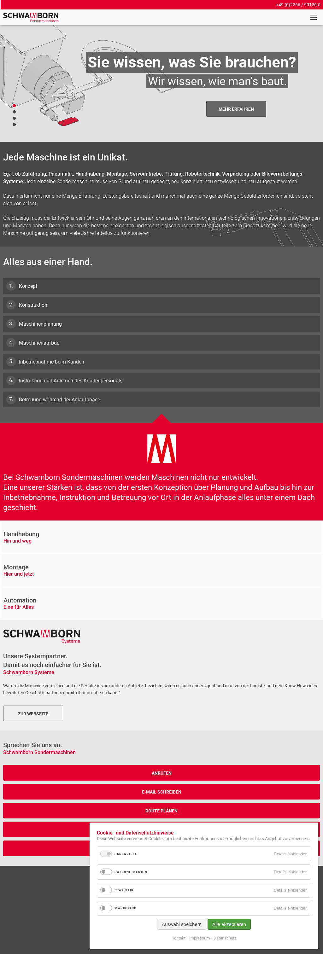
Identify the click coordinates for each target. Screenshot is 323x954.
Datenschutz (225, 938)
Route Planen (161, 810)
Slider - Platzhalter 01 (14, 118)
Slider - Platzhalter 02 (14, 105)
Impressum (199, 938)
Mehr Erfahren (236, 109)
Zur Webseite (33, 713)
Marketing (126, 908)
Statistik (124, 890)
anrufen (162, 773)
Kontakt (178, 938)
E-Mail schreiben (161, 791)
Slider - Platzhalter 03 (14, 111)
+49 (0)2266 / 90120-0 (298, 4)
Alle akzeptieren (229, 924)
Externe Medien (131, 872)
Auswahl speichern (182, 924)
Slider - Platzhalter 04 (14, 124)
